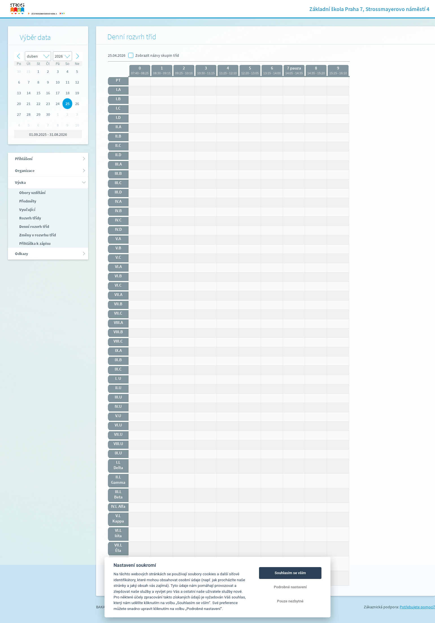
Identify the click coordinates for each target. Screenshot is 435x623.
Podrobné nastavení (290, 587)
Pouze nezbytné (290, 601)
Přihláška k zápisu (34, 243)
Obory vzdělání (31, 192)
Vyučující (26, 209)
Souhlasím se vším (290, 573)
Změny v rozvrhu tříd (37, 235)
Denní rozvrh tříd (33, 226)
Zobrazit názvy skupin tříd (157, 55)
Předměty (27, 201)
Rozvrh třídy (29, 218)
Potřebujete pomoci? (417, 606)
